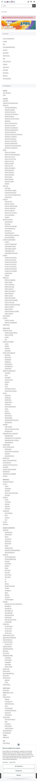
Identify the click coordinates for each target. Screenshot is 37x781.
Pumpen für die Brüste (11, 268)
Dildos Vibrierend (9, 172)
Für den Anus (8, 633)
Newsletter (6, 53)
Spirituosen (8, 712)
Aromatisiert (8, 539)
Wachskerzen (6, 471)
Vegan (6, 592)
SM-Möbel (5, 467)
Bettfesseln (8, 413)
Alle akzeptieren (19, 766)
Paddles (7, 346)
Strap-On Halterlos (10, 210)
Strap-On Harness (9, 203)
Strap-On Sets (8, 201)
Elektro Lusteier (9, 295)
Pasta (6, 706)
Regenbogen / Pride (8, 692)
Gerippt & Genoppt (10, 586)
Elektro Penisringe (9, 302)
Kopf (6, 520)
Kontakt (5, 41)
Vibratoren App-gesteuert (11, 130)
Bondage (5, 424)
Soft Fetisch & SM (7, 330)
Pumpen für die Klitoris (11, 262)
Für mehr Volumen (8, 642)
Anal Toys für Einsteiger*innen (13, 195)
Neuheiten (5, 73)
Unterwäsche (8, 715)
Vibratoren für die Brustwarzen (13, 145)
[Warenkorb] (34, 1)
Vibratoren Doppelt (10, 109)
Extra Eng (7, 572)
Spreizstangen (8, 417)
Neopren (7, 382)
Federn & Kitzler (9, 335)
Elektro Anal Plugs (9, 286)
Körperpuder (8, 617)
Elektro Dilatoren (9, 289)
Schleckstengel (8, 708)
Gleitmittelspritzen (10, 552)
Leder (6, 375)
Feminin (5, 484)
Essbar (6, 545)
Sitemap (5, 64)
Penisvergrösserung (10, 228)
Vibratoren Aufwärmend (11, 143)
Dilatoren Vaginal (9, 181)
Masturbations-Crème (8, 635)
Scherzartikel (6, 717)
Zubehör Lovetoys (9, 320)
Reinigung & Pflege (8, 655)
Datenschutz (6, 55)
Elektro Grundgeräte (10, 280)
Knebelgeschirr (9, 366)
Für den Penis (8, 628)
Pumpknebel (8, 368)
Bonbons (7, 699)
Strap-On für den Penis (11, 212)
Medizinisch (8, 541)
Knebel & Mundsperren (9, 353)
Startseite (5, 70)
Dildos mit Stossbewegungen (12, 154)
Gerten (6, 344)
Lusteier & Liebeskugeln (9, 239)
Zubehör (7, 183)
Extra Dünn (8, 570)
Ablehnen (19, 775)
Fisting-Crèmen (9, 548)
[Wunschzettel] (31, 1)
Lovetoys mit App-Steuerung (10, 103)
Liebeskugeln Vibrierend (11, 253)
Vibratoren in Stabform (11, 136)
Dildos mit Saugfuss (10, 168)
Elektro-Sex (6, 277)
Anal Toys (5, 186)
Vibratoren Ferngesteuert (11, 127)
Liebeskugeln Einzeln (10, 246)
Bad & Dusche (6, 678)
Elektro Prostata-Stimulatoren (12, 304)
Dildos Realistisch (9, 170)
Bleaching (5, 651)
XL (5, 579)
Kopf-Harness (8, 415)
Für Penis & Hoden (8, 219)
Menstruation (6, 671)
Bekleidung (6, 737)
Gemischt (7, 597)
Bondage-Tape (8, 431)
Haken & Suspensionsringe (12, 429)
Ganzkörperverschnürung (11, 420)
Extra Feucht (8, 574)
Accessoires (6, 511)
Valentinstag (6, 324)
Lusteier (7, 242)
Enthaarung (6, 669)
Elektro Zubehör (9, 313)
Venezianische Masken (11, 391)
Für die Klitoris (8, 626)
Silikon (6, 384)
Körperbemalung (9, 615)
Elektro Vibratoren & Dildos (12, 311)
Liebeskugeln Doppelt (10, 248)
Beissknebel (8, 357)
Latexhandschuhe (9, 456)
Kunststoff (7, 373)
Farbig (6, 568)
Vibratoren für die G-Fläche (12, 118)
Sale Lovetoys (6, 743)
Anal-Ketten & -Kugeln (10, 190)
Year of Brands (7, 93)
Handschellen (8, 402)
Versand (5, 50)
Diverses (7, 517)
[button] (28, 1)
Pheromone (6, 675)
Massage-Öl (8, 606)
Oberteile (7, 490)
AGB (4, 58)
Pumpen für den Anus (10, 264)
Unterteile (7, 495)
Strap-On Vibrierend (10, 208)
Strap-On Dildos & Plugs (11, 206)
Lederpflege (8, 664)
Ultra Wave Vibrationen (11, 107)
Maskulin (5, 497)
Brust (6, 515)
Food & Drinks (6, 697)
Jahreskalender (7, 733)
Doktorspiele (8, 449)
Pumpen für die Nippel (11, 271)
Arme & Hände (8, 513)
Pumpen (5, 255)
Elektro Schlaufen (9, 307)
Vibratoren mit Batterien (11, 148)
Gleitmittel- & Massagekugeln (12, 550)
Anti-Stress (7, 724)
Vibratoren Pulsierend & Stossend (13, 134)
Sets (6, 339)
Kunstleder (8, 377)
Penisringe (7, 224)
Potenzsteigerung (7, 639)
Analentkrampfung (8, 648)
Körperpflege (8, 622)
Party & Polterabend (10, 719)
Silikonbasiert (8, 534)
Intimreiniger (8, 660)
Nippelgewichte (9, 442)
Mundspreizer (8, 364)
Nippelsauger (6, 444)
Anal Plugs (7, 188)
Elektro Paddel (8, 282)
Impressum (6, 67)
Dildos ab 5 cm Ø (9, 161)
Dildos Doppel (8, 177)
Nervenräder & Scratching (11, 451)
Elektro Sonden (9, 309)
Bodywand (7, 121)
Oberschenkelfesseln (10, 406)
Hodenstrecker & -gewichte (12, 235)
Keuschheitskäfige (9, 237)
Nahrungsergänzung (8, 673)
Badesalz (7, 680)
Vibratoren (5, 105)
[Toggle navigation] (2, 1)
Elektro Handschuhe (10, 291)
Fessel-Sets (8, 395)
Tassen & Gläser (9, 728)
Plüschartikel (8, 726)
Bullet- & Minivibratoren (11, 123)
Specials (7, 595)
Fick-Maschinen (7, 462)
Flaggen (5, 735)
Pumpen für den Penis (10, 257)
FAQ (4, 44)
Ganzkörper (8, 488)
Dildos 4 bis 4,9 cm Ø (10, 159)
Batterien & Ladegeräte (11, 322)
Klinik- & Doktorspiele (8, 447)
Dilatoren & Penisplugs (11, 226)
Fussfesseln (8, 404)
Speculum (7, 453)
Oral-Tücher (6, 653)
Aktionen (5, 75)
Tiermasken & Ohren (10, 388)
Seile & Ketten (8, 426)
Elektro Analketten (9, 284)
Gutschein (5, 100)
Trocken (7, 588)
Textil (6, 386)
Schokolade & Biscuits (10, 710)
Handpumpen (8, 273)
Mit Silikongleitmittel (10, 557)
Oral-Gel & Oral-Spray (10, 619)
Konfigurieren (19, 770)
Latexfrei (7, 566)
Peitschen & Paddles (8, 341)
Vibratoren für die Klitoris (11, 114)
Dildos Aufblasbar (9, 174)
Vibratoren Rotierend (10, 132)
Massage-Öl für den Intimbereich (13, 604)
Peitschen (7, 348)
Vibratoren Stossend (10, 112)
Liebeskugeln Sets (9, 251)
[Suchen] (16, 5)
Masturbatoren (9, 221)
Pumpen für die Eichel (10, 266)
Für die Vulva (8, 630)
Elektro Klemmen (9, 293)
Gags (6, 721)
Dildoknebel (8, 359)
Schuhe (5, 522)
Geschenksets (6, 315)
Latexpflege (8, 662)
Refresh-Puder (8, 666)
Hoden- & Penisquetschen (9, 460)
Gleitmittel (5, 530)
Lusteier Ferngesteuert (11, 244)
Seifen (6, 682)
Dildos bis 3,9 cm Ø (10, 156)
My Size (7, 583)
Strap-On (5, 199)
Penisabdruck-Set (9, 233)
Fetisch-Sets (6, 458)
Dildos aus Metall (9, 163)
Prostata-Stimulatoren (10, 192)
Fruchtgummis (8, 701)
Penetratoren (8, 230)
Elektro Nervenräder (10, 298)
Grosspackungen (9, 599)
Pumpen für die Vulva (10, 259)
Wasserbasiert (8, 532)
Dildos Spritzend (9, 179)
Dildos (4, 150)
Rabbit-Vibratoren (9, 116)
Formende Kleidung (8, 481)
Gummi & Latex (9, 379)
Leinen (6, 409)
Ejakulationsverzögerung (9, 637)
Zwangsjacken (8, 422)
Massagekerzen (9, 610)
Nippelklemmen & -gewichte (10, 433)
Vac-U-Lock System (9, 215)
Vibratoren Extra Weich (11, 141)
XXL (6, 581)
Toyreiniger (8, 657)
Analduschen (8, 197)
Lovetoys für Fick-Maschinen (10, 465)
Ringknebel (8, 362)
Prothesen (5, 524)
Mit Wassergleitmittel (10, 559)
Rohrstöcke (8, 350)
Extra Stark (7, 577)
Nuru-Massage (8, 613)
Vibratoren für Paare (10, 125)
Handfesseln (8, 400)
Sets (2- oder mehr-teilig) (11, 493)
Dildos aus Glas (9, 165)
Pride (4, 95)
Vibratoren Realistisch (10, 139)
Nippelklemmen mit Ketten (12, 440)
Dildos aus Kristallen (10, 152)
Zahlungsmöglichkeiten (9, 47)
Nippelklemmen (9, 435)
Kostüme (7, 504)
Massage (5, 601)
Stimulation (6, 624)
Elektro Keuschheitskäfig (11, 300)
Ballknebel (7, 355)
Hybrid (6, 536)
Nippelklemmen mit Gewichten (13, 438)
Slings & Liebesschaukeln (9, 469)
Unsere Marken (7, 78)
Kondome (5, 554)
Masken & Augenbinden (11, 332)
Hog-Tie (7, 411)
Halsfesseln (8, 397)
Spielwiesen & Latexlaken (9, 473)
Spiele (4, 694)
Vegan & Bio (8, 543)
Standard (7, 561)
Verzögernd (8, 590)
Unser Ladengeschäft (8, 38)
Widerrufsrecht (7, 61)
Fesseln (7, 337)
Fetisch (6, 486)
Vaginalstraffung (7, 646)
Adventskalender (7, 730)
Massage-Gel (8, 608)
